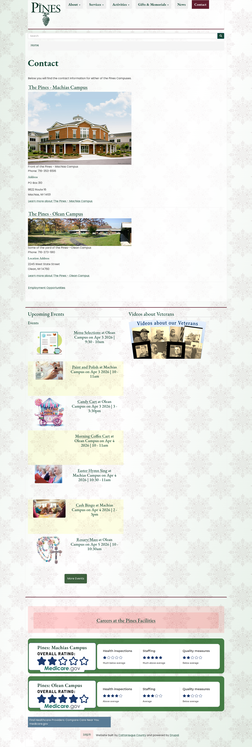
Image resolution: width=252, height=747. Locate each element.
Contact (200, 4)
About (74, 4)
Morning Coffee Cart (92, 436)
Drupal (174, 735)
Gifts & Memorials (153, 4)
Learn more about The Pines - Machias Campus (60, 201)
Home (35, 45)
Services (96, 4)
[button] (160, 656)
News (181, 4)
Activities (120, 4)
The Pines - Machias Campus (58, 87)
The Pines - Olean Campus (55, 213)
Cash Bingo (85, 505)
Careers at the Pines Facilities (126, 620)
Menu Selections (87, 332)
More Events (75, 578)
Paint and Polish (85, 367)
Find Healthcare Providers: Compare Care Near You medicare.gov (64, 722)
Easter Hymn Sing (92, 470)
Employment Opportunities (46, 288)
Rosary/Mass (87, 539)
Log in (87, 734)
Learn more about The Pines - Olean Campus (58, 276)
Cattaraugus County (132, 735)
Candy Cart (87, 401)
